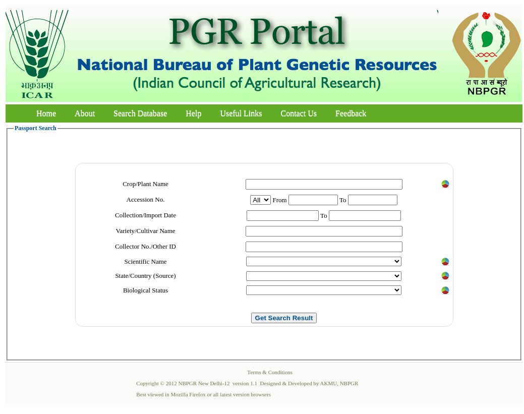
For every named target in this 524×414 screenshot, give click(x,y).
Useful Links (241, 113)
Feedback (350, 113)
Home (46, 113)
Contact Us (299, 113)
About (85, 113)
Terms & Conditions (270, 372)
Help (193, 113)
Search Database (140, 113)
